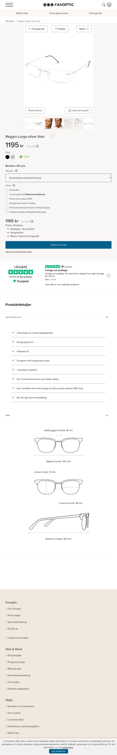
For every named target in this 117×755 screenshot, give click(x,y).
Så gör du (13, 628)
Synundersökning (17, 622)
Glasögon (9, 21)
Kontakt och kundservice (21, 706)
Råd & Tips (13, 733)
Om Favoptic (14, 608)
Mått (7, 415)
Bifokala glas (14, 668)
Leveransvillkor (16, 719)
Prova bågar (14, 615)
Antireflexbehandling (19, 675)
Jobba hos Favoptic (18, 638)
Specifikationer (13, 317)
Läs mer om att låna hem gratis (18, 251)
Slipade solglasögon (18, 688)
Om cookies (14, 713)
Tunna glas (13, 682)
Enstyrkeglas (14, 655)
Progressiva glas (16, 662)
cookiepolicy (67, 747)
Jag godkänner (58, 751)
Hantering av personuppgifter (23, 726)
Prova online (35, 110)
